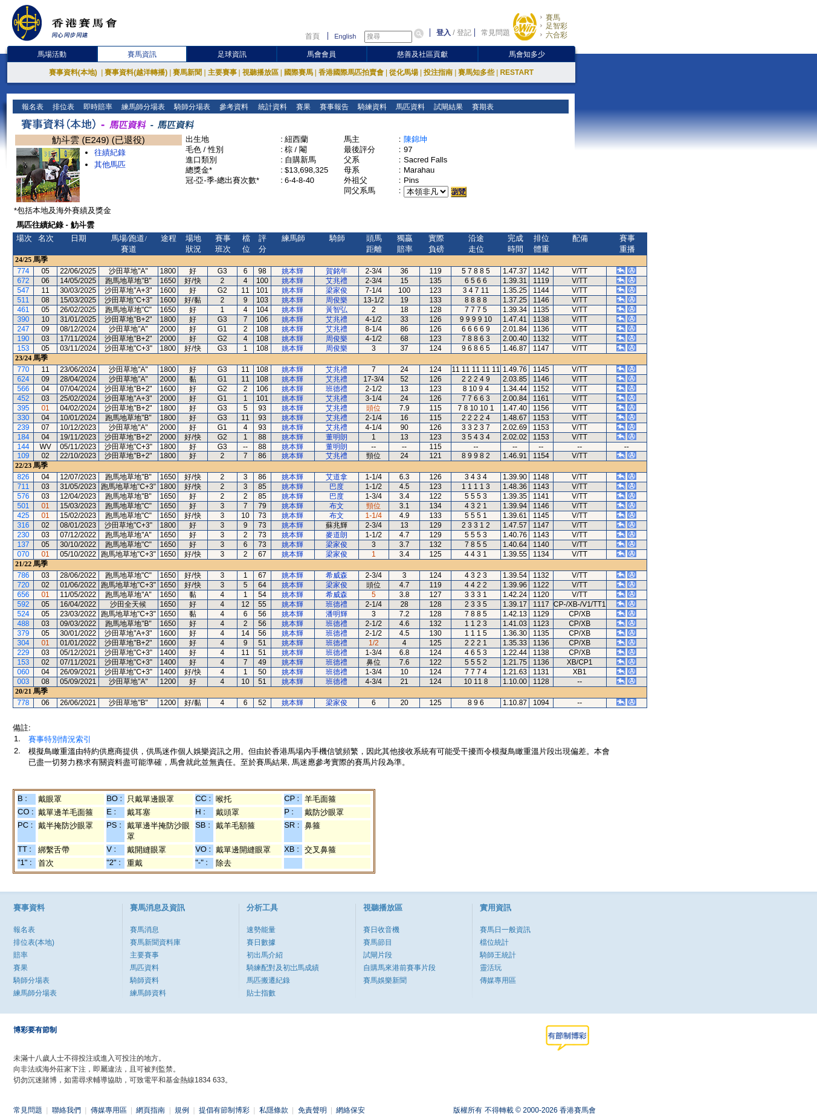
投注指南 (438, 72)
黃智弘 (336, 309)
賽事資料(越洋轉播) (136, 72)
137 (24, 544)
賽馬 (553, 17)
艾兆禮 (336, 280)
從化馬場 (403, 72)
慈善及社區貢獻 (422, 54)
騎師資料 (144, 980)
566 (24, 389)
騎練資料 (370, 107)
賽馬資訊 (142, 54)
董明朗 (336, 437)
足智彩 (556, 26)
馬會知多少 (527, 54)
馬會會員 (321, 54)
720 (24, 585)
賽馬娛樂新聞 (385, 980)
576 (24, 496)
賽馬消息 (144, 929)
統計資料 (271, 107)
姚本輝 (292, 271)
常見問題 (495, 32)
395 (24, 408)
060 (24, 672)
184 (24, 437)
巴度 (336, 486)
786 (24, 575)
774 (24, 271)
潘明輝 (336, 614)
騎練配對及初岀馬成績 (283, 967)
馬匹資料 (408, 107)
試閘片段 (377, 955)
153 (24, 348)
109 (24, 456)
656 (24, 594)
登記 (464, 32)
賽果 (302, 107)
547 (24, 290)
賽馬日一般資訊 (505, 929)
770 (24, 369)
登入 (443, 32)
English (345, 36)
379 (24, 633)
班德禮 (336, 389)
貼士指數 (261, 993)
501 (24, 506)
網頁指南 (150, 1110)
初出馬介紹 (265, 955)
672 (24, 280)
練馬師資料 (148, 993)
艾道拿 (336, 477)
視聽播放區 (260, 72)
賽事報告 (332, 107)
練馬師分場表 (142, 107)
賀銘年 (336, 271)
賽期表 (481, 107)
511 (24, 300)
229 (24, 652)
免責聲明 (312, 1110)
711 (24, 486)
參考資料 (233, 107)
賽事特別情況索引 (59, 739)
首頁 (312, 36)
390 (24, 319)
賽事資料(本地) (74, 72)
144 (24, 446)
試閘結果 (446, 107)
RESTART (517, 72)
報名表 (32, 107)
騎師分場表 (191, 107)
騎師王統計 (498, 955)
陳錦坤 (415, 139)
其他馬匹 (110, 164)
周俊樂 (336, 300)
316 (24, 525)
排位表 (62, 107)
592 (24, 604)
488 (24, 623)
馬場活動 (51, 54)
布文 (336, 506)
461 (24, 309)
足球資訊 (232, 54)
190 (24, 338)
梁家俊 (336, 290)
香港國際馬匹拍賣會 (351, 72)
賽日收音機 (381, 929)
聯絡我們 (66, 1110)
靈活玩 (491, 967)
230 (24, 535)
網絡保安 (350, 1110)
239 (24, 427)
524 (24, 614)
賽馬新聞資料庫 (155, 942)
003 (24, 681)
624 (24, 379)
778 (24, 702)
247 (24, 329)
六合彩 (556, 35)
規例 (182, 1110)
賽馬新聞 (187, 72)
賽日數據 (261, 942)
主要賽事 (222, 72)
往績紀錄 (110, 152)
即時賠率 (97, 107)
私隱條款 (273, 1110)
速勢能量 (261, 929)
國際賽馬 (298, 72)
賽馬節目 (377, 942)
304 (24, 643)
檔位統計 (494, 942)
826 (24, 477)
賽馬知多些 (476, 72)
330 (24, 418)
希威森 (336, 575)
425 (24, 515)
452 (24, 398)
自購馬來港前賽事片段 (399, 967)
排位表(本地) (33, 942)
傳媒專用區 (498, 980)
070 (24, 554)
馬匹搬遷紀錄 (268, 980)
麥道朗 (336, 535)
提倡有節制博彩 (224, 1110)
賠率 (20, 955)
